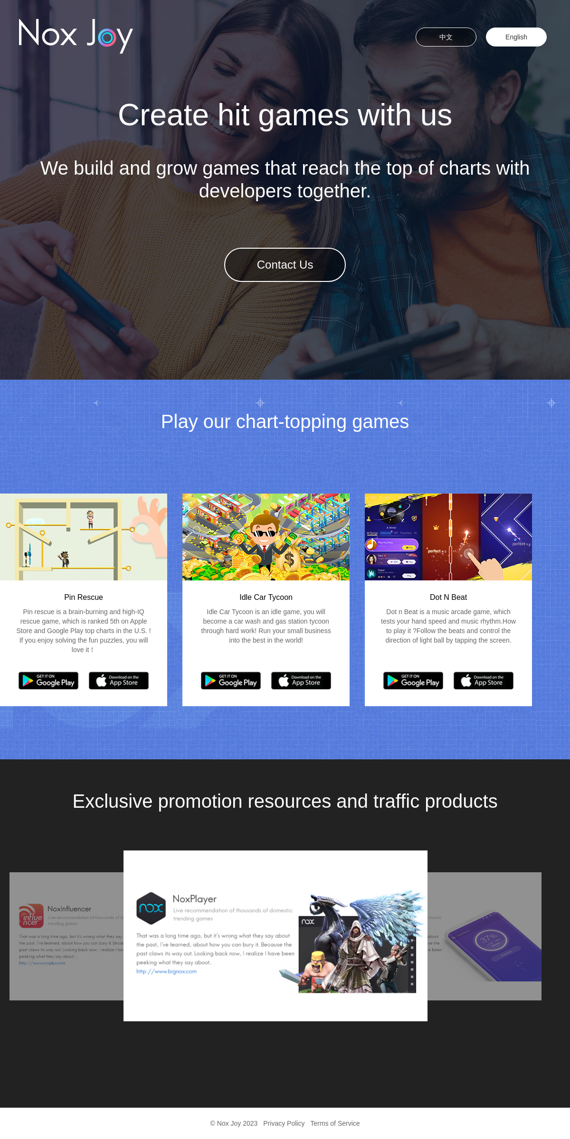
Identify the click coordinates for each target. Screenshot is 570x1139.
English (516, 37)
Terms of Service (335, 1123)
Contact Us (285, 264)
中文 (446, 37)
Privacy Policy (283, 1123)
